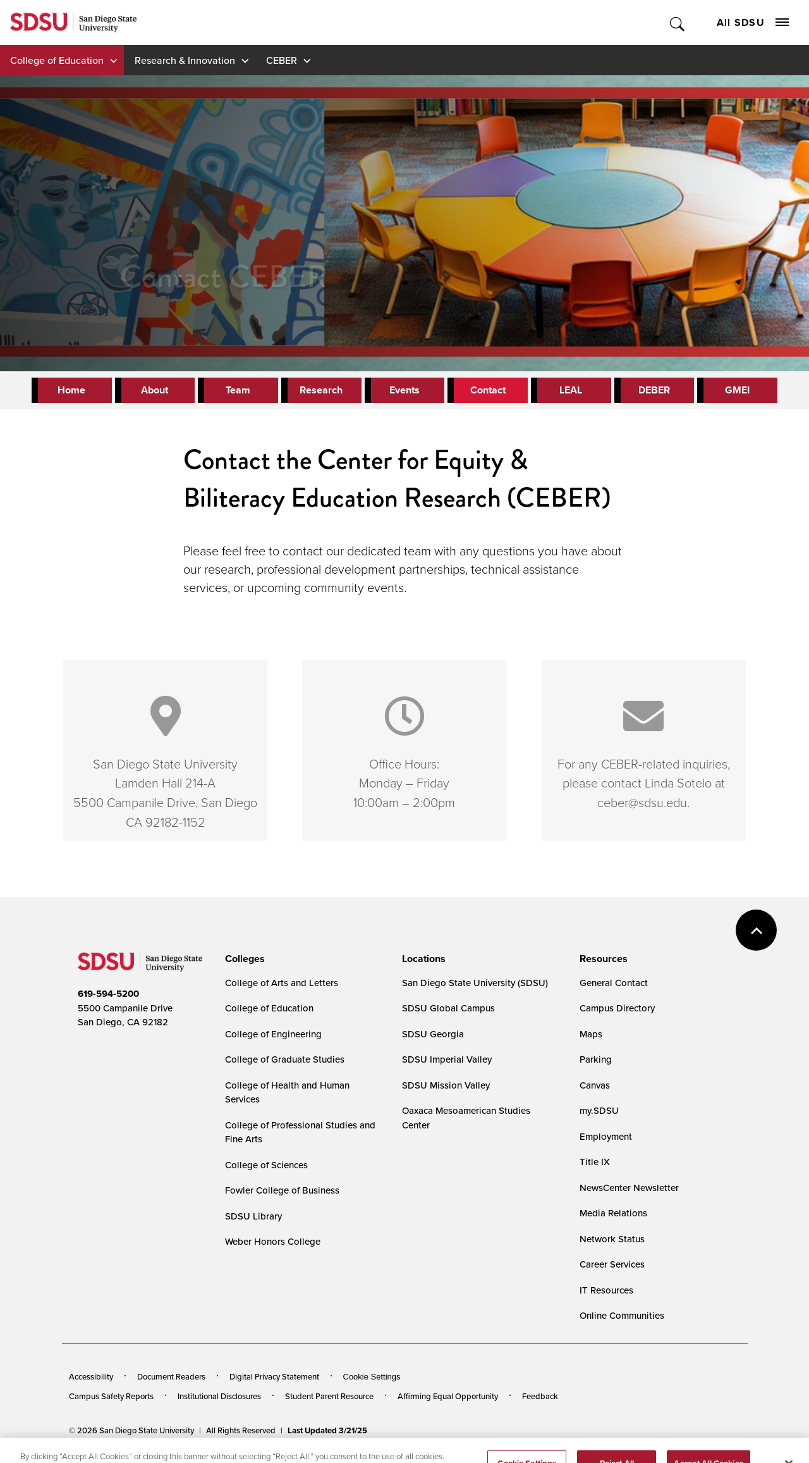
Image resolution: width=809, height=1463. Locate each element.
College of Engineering (273, 1033)
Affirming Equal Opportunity (448, 1396)
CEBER (281, 60)
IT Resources (606, 1290)
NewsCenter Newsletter (629, 1187)
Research (321, 390)
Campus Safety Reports (111, 1396)
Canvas (595, 1085)
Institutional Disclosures (219, 1396)
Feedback (540, 1396)
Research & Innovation (185, 60)
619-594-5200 (108, 994)
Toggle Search (677, 22)
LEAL (570, 390)
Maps (591, 1033)
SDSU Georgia (433, 1033)
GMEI (737, 390)
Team (238, 390)
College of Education (57, 60)
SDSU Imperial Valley (447, 1059)
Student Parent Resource (329, 1396)
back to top (756, 930)
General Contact (614, 982)
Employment (606, 1136)
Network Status (612, 1238)
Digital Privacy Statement (274, 1376)
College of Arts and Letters (281, 982)
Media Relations (613, 1212)
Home (71, 390)
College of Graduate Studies (284, 1059)
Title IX (595, 1161)
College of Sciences (266, 1164)
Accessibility (91, 1376)
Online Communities (622, 1315)
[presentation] (243, 959)
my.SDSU (599, 1110)
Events (404, 390)
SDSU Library (253, 1216)
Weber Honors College (272, 1241)
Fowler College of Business (282, 1190)
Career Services (612, 1264)
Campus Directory (617, 1008)
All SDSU (753, 22)
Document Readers (171, 1376)
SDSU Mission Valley (446, 1085)
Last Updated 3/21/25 (327, 1430)
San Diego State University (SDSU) (475, 982)
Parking (596, 1059)
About (154, 390)
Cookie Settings (372, 1376)
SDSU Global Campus (448, 1008)
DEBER (654, 390)
